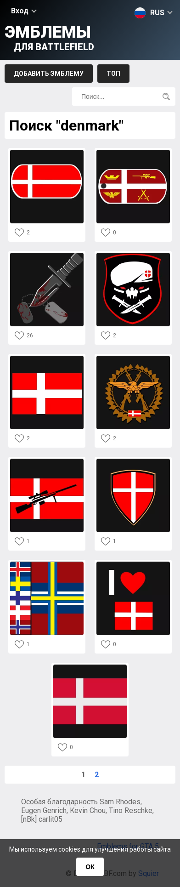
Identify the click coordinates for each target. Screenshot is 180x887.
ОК (89, 866)
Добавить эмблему (49, 73)
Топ (113, 73)
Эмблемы (49, 37)
